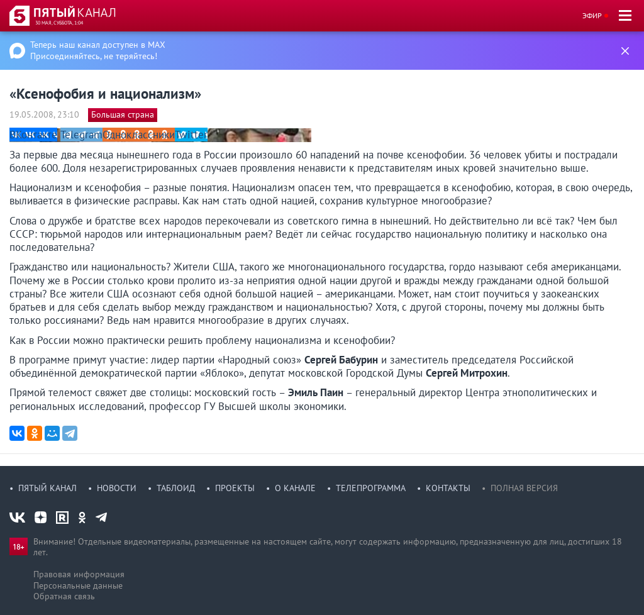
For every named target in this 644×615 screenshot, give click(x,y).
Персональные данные (78, 585)
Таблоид (176, 488)
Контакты (448, 488)
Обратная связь (64, 596)
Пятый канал (47, 488)
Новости (116, 488)
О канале (295, 488)
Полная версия (524, 488)
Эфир (592, 15)
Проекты (235, 488)
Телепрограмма (371, 488)
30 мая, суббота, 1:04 (59, 22)
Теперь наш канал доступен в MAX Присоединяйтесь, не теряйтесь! (97, 50)
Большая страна (122, 114)
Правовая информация (79, 574)
